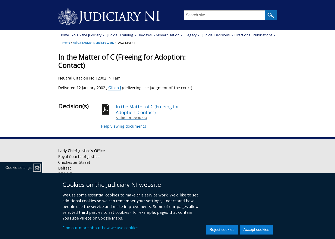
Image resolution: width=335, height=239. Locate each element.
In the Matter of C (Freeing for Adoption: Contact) (158, 112)
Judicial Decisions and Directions (93, 42)
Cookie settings (18, 167)
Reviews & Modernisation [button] (161, 35)
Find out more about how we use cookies (100, 227)
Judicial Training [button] (121, 35)
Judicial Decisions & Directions (226, 35)
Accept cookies (256, 229)
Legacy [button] (192, 35)
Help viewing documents (123, 126)
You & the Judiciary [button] (88, 35)
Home (64, 35)
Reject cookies (221, 229)
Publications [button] (264, 35)
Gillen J (114, 87)
